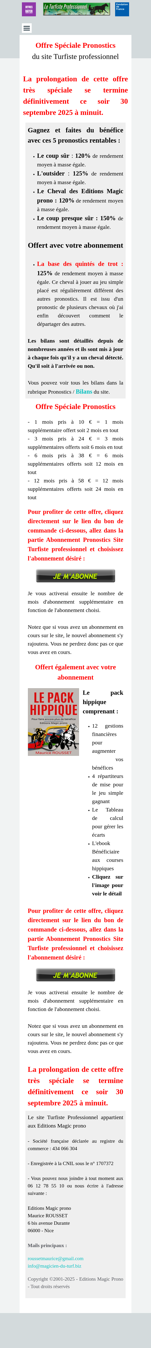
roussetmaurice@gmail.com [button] (55, 1258)
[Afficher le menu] (26, 28)
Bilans (84, 391)
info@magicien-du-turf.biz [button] (54, 1266)
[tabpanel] (75, 79)
